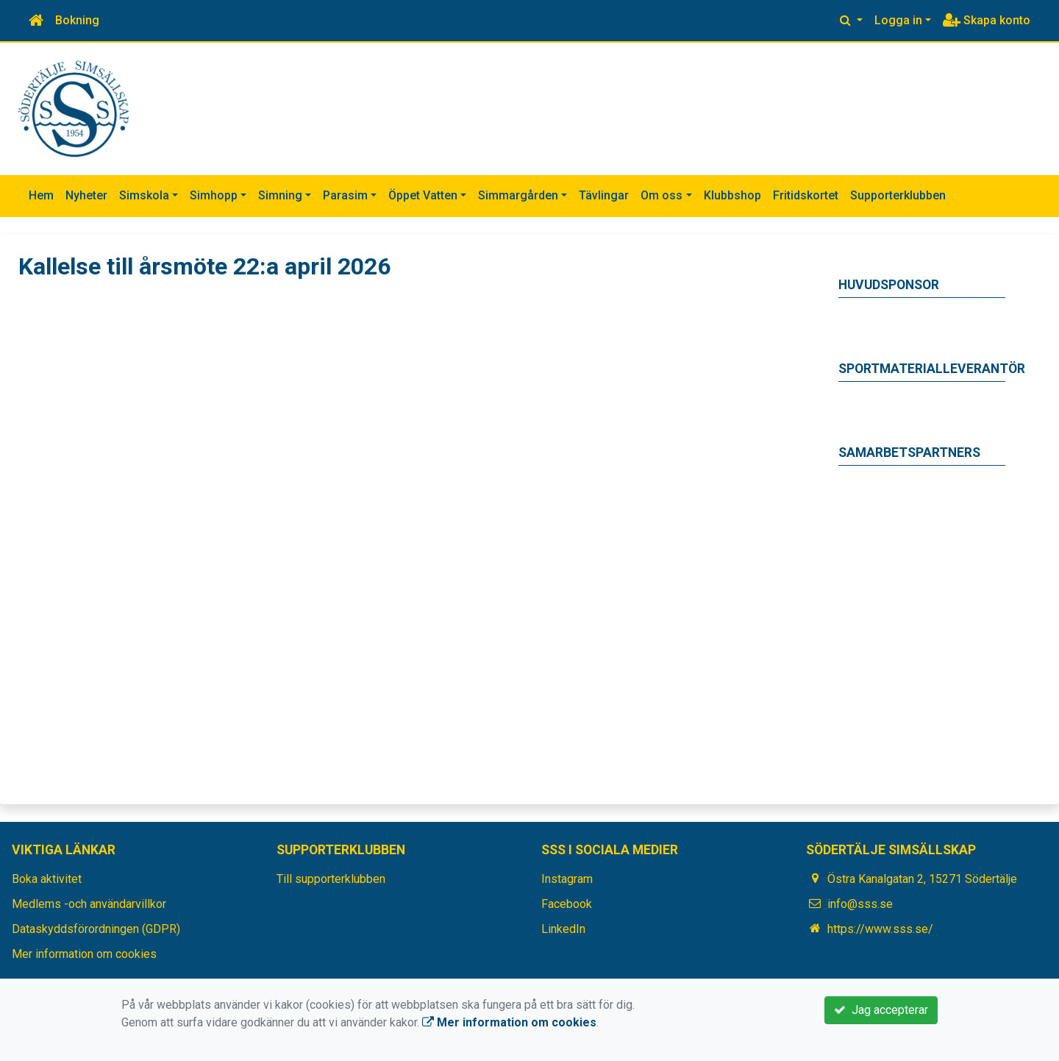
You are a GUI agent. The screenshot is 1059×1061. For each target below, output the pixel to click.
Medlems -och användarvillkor (89, 904)
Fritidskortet (805, 195)
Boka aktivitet (47, 879)
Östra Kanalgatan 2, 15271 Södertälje (922, 879)
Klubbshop (732, 195)
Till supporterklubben (331, 879)
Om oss (661, 195)
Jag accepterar (881, 1010)
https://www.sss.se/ (880, 929)
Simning (280, 195)
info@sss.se (860, 904)
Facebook (566, 904)
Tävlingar (604, 195)
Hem (41, 195)
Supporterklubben (898, 195)
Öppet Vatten (422, 195)
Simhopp (214, 195)
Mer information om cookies (84, 954)
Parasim (345, 195)
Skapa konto (986, 20)
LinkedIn (563, 929)
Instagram (567, 879)
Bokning (77, 20)
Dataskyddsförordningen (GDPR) (96, 929)
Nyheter (86, 195)
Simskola (144, 195)
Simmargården (518, 195)
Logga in (898, 20)
